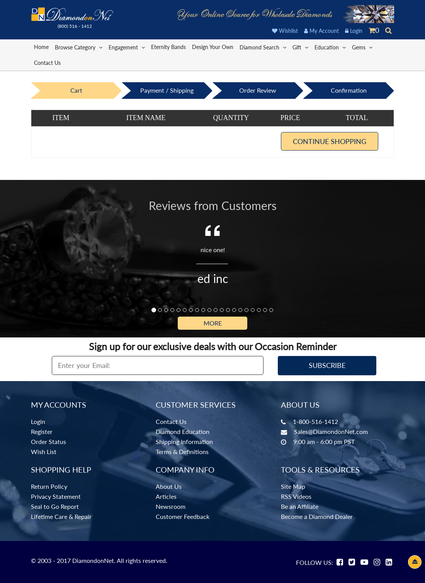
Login (353, 30)
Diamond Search (263, 47)
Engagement (127, 47)
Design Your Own (212, 47)
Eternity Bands (168, 47)
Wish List (43, 451)
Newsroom (170, 506)
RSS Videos (296, 496)
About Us (169, 486)
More (213, 323)
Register (42, 431)
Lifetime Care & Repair (61, 516)
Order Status (48, 441)
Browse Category (78, 47)
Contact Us (47, 62)
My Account (321, 30)
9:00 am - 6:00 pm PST (324, 441)
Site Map (293, 486)
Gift (300, 47)
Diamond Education (182, 431)
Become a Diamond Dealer (317, 516)
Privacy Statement (56, 496)
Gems (362, 47)
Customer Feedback (182, 516)
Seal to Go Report (55, 506)
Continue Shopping (329, 141)
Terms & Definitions (182, 451)
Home (41, 47)
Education (330, 47)
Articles (166, 496)
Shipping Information (184, 441)
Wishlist (285, 30)
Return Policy (49, 486)
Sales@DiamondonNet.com (331, 431)
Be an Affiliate (299, 506)
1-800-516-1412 (315, 421)
